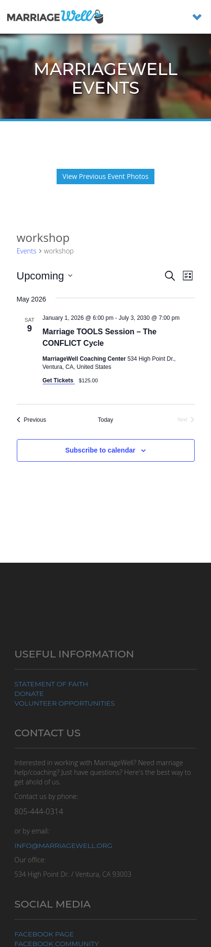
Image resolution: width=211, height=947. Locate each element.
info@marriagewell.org (63, 845)
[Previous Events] (32, 420)
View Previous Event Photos (105, 176)
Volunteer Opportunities (64, 703)
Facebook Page (44, 934)
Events (26, 250)
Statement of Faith (51, 684)
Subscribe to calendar (100, 450)
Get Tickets (59, 380)
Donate (29, 693)
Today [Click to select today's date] (105, 420)
